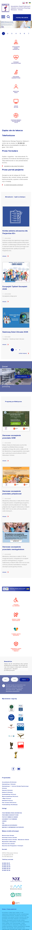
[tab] (12, 349)
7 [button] (28, 33)
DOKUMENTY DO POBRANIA (9, 819)
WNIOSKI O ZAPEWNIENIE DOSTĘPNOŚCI (13, 827)
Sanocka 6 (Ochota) (7, 790)
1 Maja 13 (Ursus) (6, 798)
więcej (4, 256)
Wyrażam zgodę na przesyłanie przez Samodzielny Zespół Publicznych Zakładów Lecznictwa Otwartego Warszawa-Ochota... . (14, 688)
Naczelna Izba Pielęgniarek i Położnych (12, 845)
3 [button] (11, 33)
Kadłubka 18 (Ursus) (7, 800)
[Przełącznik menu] (3, 17)
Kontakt (4, 849)
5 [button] (20, 33)
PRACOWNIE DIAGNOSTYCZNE (10, 815)
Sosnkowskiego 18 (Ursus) (9, 794)
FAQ (3, 823)
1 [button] (3, 33)
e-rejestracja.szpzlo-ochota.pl (13, 185)
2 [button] (7, 33)
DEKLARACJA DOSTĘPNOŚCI (9, 825)
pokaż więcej (23, 353)
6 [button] (24, 33)
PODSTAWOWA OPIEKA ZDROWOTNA (12, 813)
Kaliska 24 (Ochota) (7, 792)
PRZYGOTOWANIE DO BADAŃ (10, 817)
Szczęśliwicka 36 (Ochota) (9, 782)
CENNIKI (4, 821)
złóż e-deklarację (22, 376)
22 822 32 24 (6, 868)
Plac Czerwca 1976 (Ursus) (9, 802)
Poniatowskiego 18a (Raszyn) (9, 804)
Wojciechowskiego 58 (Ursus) (10, 796)
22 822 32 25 (6, 870)
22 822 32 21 (6, 863)
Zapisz (24, 679)
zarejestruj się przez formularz (14, 166)
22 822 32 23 (6, 867)
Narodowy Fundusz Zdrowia (9, 837)
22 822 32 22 (6, 865)
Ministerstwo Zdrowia (8, 835)
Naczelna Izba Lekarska (8, 843)
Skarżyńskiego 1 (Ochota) (8, 784)
